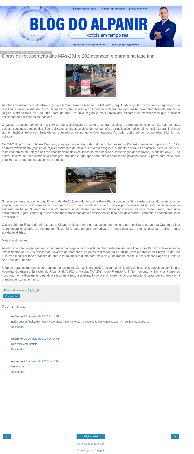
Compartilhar (11, 296)
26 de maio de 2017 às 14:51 (41, 316)
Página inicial (91, 436)
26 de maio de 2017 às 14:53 (41, 338)
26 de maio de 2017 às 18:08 (41, 361)
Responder (17, 326)
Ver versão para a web (91, 443)
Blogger (99, 450)
